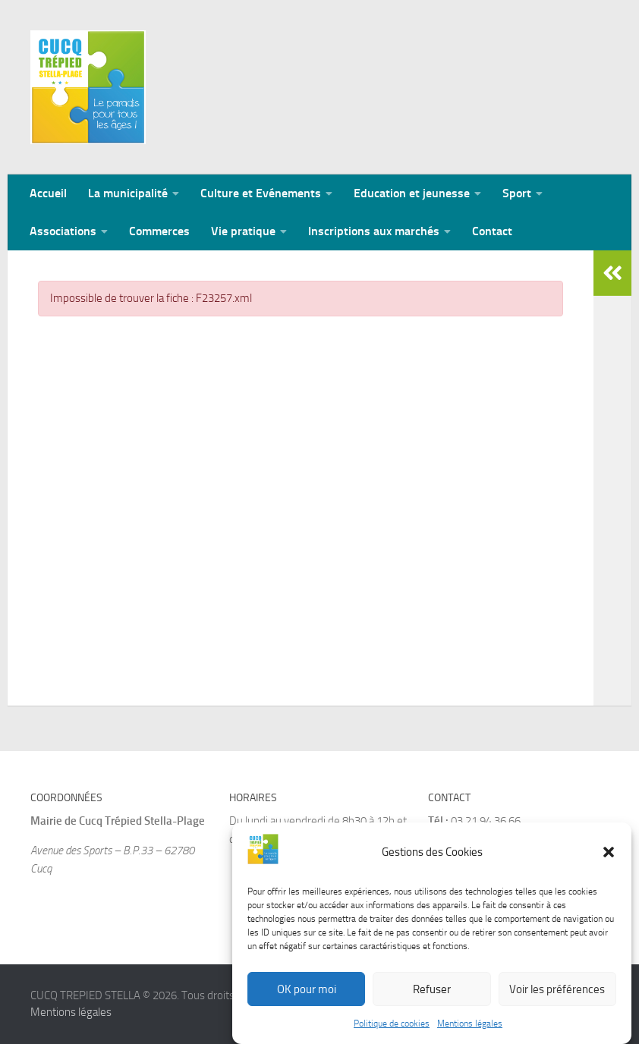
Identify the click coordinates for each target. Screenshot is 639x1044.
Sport (516, 193)
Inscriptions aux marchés (373, 231)
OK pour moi (306, 996)
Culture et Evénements (260, 193)
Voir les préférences (557, 996)
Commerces (159, 231)
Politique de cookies (392, 1030)
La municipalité (128, 193)
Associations (63, 231)
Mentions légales (469, 1030)
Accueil (48, 193)
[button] (608, 858)
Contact (492, 231)
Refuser (432, 996)
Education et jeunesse (412, 193)
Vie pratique (243, 231)
